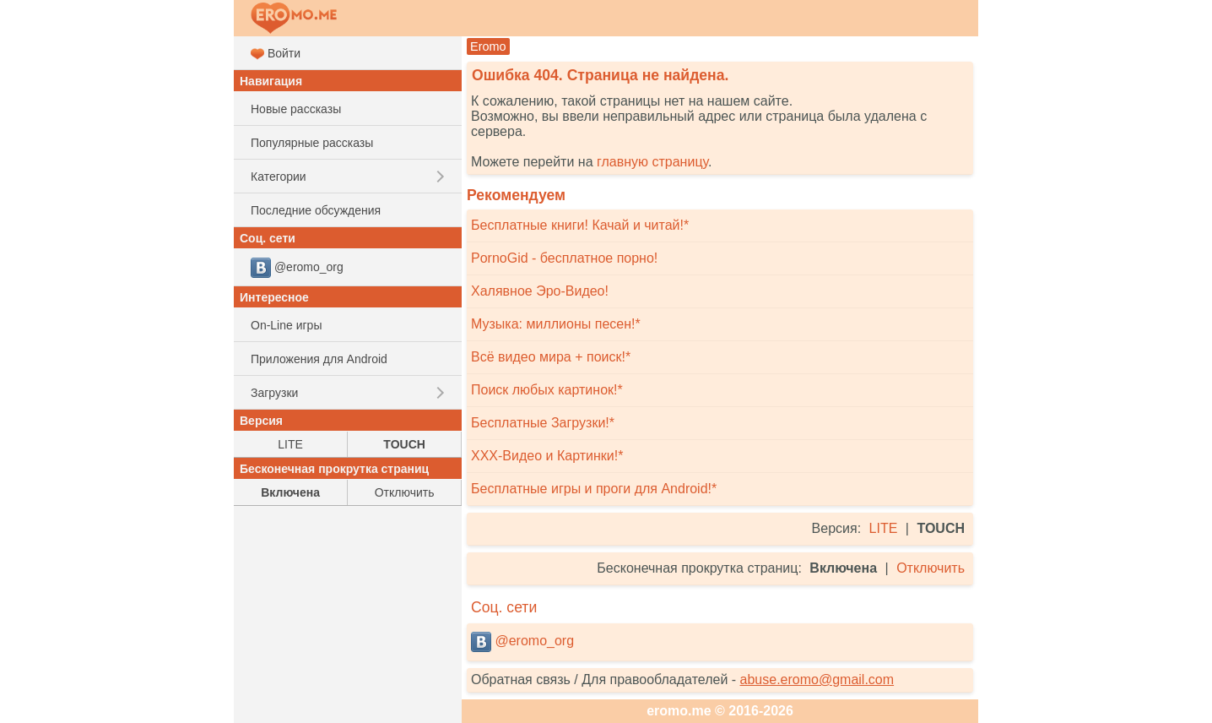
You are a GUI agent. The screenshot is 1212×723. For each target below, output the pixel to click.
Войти (275, 53)
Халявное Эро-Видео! (540, 291)
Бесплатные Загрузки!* (542, 423)
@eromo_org (522, 642)
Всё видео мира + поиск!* (550, 357)
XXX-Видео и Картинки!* (547, 455)
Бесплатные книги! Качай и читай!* (580, 225)
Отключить (930, 568)
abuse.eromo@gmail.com (817, 679)
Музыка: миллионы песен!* (556, 324)
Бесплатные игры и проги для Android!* (594, 488)
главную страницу (652, 162)
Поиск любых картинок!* (547, 390)
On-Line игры (286, 325)
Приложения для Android (319, 359)
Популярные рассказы (312, 142)
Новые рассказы (296, 109)
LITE (883, 528)
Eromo (488, 46)
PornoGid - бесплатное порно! (564, 258)
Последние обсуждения (316, 210)
